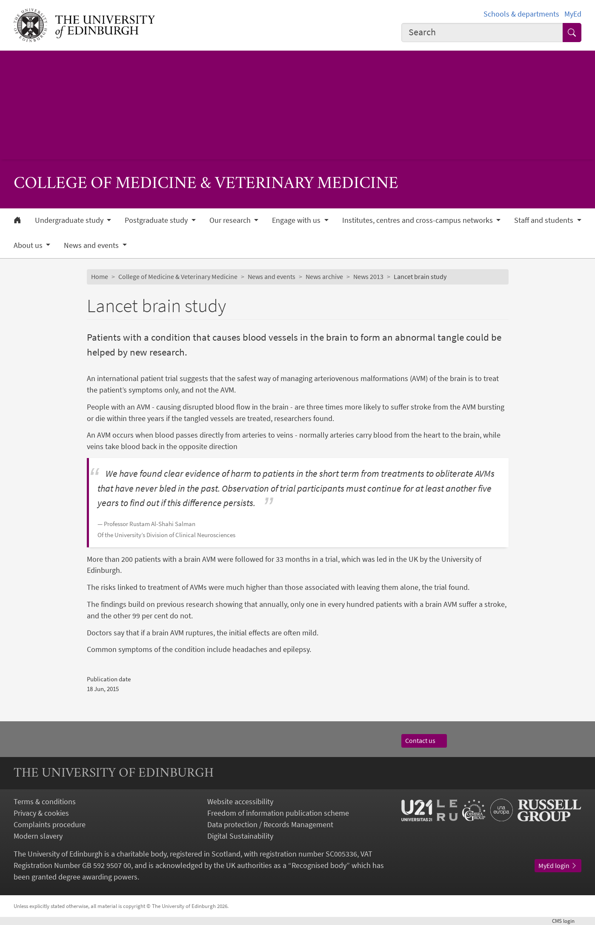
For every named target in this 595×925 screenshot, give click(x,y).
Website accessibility (240, 801)
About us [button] (29, 245)
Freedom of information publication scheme (278, 813)
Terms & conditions (45, 801)
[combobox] (482, 32)
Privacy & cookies (41, 813)
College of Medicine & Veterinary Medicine (177, 276)
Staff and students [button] (544, 220)
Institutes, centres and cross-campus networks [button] (418, 220)
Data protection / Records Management (270, 824)
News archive (324, 276)
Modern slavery (38, 836)
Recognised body (319, 865)
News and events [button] (92, 245)
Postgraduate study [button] (157, 220)
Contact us (424, 740)
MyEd (572, 14)
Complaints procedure (50, 824)
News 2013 (368, 276)
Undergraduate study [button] (70, 220)
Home (99, 276)
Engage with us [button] (297, 220)
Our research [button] (230, 220)
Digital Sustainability (240, 836)
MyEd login (558, 865)
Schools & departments (521, 14)
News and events (271, 276)
